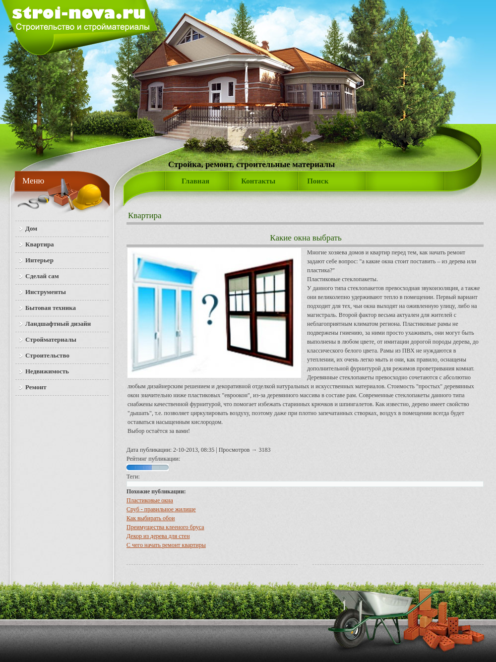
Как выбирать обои (150, 518)
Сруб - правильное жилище (161, 509)
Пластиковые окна (149, 500)
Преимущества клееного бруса (165, 527)
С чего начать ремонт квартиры (166, 545)
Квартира (145, 215)
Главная (195, 181)
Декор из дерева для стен (158, 536)
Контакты (258, 181)
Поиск (317, 181)
